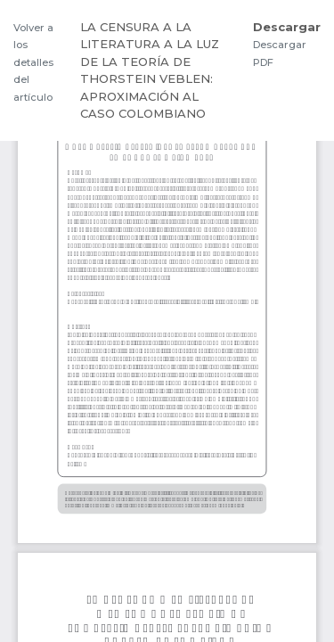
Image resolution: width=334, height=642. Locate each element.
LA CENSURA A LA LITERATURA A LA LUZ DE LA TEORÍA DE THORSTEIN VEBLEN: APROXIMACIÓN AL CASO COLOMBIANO (149, 70)
